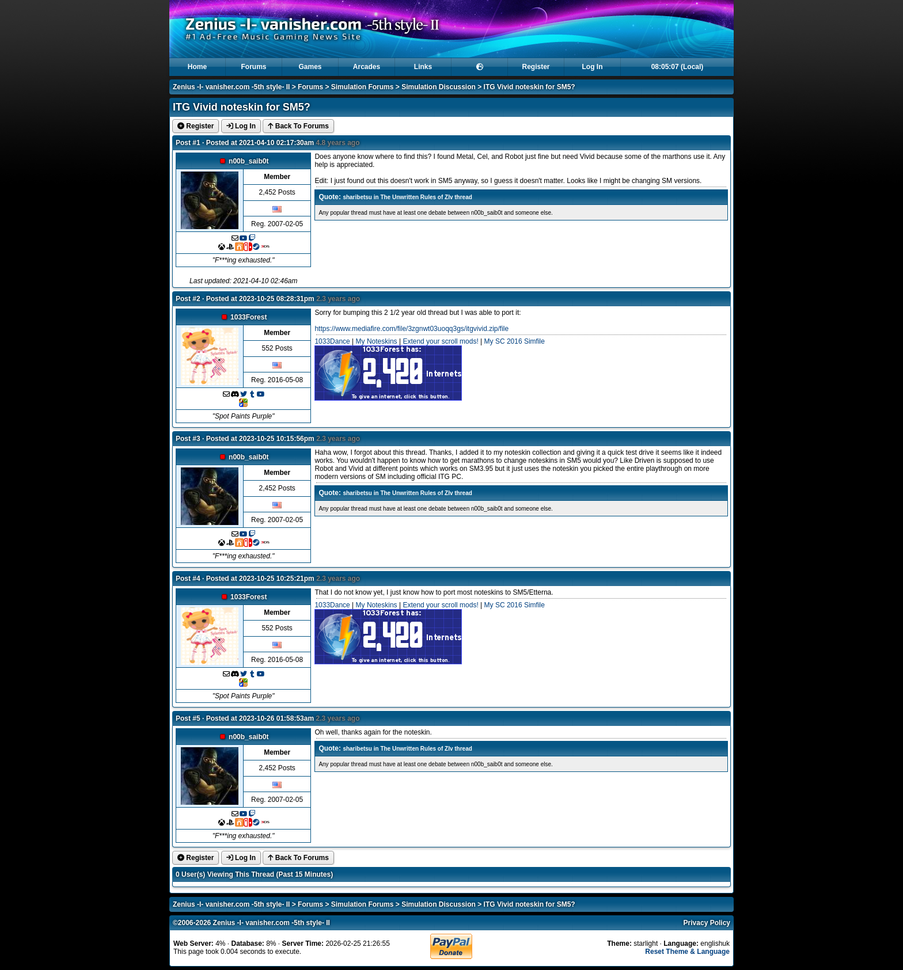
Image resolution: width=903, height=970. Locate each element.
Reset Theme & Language (687, 952)
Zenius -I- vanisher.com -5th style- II (231, 87)
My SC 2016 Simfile (514, 341)
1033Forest (248, 317)
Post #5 (188, 718)
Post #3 (188, 439)
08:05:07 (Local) (677, 67)
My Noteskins (376, 341)
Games (309, 67)
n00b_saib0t (248, 161)
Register (535, 67)
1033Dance (332, 341)
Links (423, 67)
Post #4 (188, 579)
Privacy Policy (707, 923)
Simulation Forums (362, 87)
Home (197, 67)
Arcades (366, 67)
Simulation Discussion (438, 87)
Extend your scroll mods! (440, 341)
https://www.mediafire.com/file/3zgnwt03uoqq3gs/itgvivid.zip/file (411, 329)
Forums (253, 67)
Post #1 (188, 143)
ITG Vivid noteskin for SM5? (529, 87)
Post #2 (188, 299)
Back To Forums (298, 126)
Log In (592, 67)
